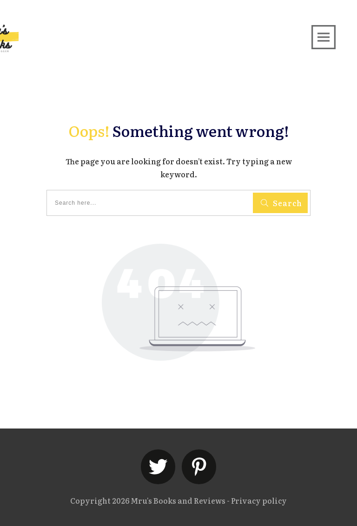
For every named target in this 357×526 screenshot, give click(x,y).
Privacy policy (259, 500)
